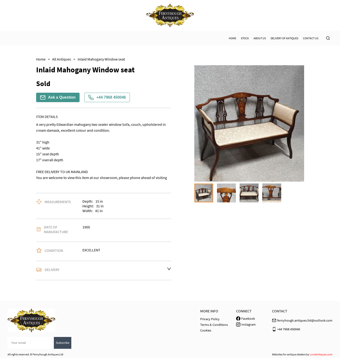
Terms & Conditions (214, 325)
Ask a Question (58, 97)
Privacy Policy (210, 319)
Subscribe (62, 343)
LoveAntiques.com (321, 354)
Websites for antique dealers (289, 354)
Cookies (205, 330)
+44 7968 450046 (107, 97)
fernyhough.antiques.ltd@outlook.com (304, 320)
